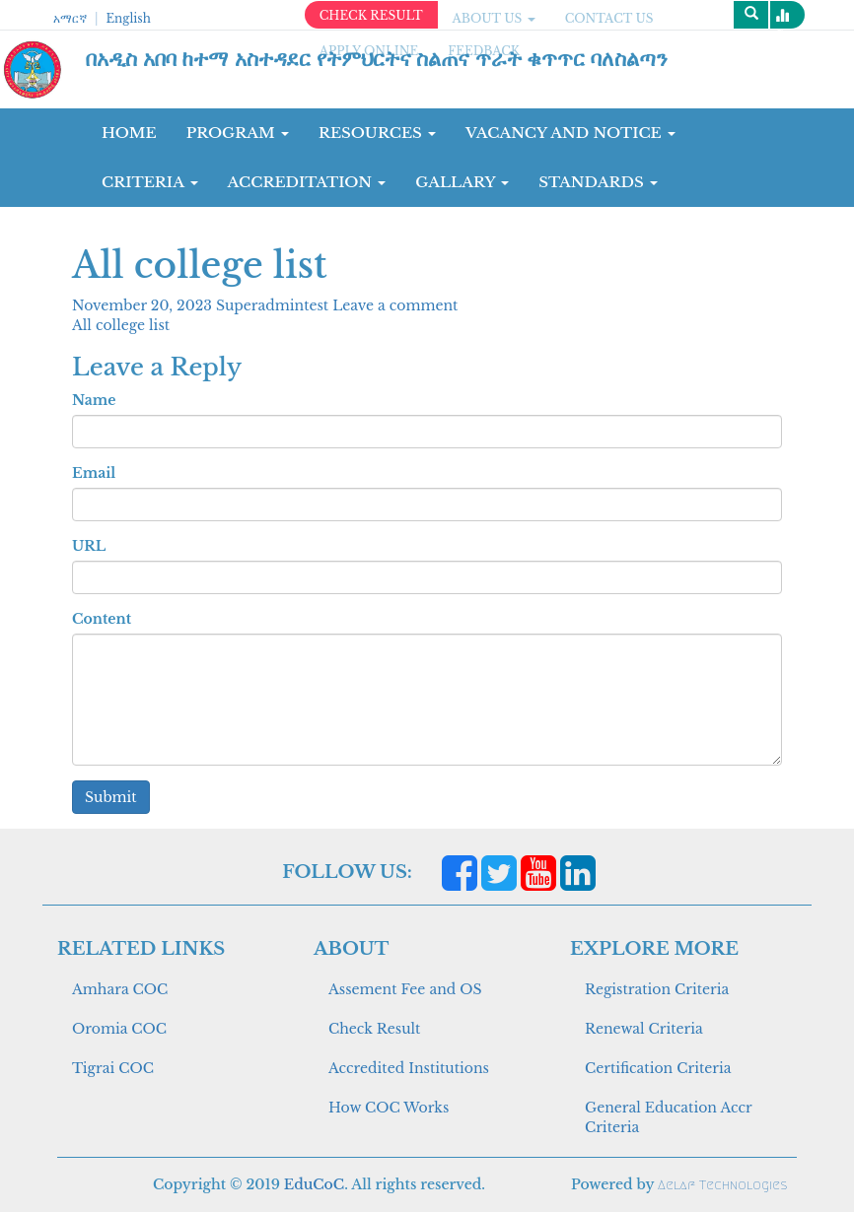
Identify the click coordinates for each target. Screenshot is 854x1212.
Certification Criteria (658, 1068)
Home (129, 132)
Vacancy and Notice (570, 132)
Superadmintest (274, 305)
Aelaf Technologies (722, 1185)
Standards (598, 181)
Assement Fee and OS (405, 989)
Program (237, 132)
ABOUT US (494, 18)
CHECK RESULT (371, 15)
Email (93, 473)
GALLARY (462, 181)
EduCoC (314, 1184)
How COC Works (388, 1107)
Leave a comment (395, 305)
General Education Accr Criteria (668, 1117)
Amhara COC (120, 989)
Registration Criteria (657, 989)
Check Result (374, 1029)
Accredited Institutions (408, 1068)
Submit (111, 797)
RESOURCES (377, 132)
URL (89, 546)
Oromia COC (119, 1029)
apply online (369, 50)
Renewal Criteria (644, 1029)
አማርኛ (70, 18)
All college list (121, 325)
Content (101, 619)
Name (93, 400)
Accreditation (307, 181)
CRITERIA (150, 181)
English (128, 18)
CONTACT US (609, 18)
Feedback (484, 50)
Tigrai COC (113, 1068)
